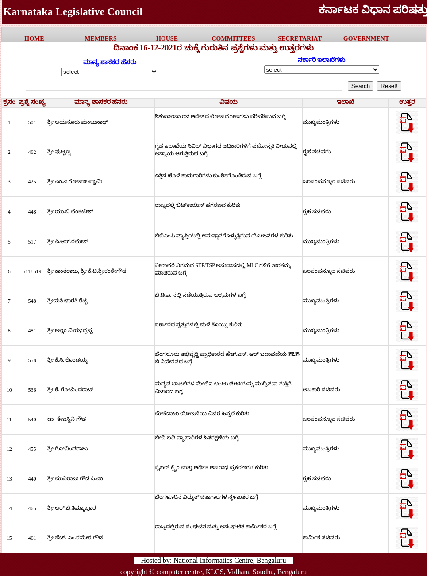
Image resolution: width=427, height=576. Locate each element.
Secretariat (300, 38)
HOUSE (167, 38)
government (366, 38)
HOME (34, 38)
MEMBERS (100, 38)
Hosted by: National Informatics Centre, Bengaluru (213, 560)
